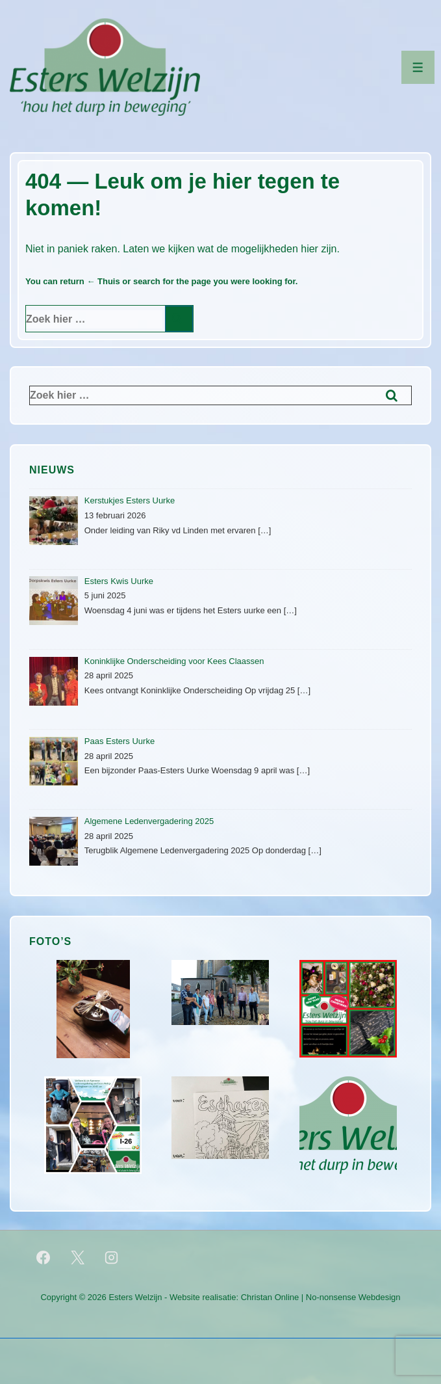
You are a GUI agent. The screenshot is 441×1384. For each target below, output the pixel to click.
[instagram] (111, 1257)
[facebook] (43, 1257)
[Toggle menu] (418, 67)
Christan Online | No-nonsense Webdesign (321, 1297)
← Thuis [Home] (103, 281)
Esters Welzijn (135, 1297)
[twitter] (77, 1257)
